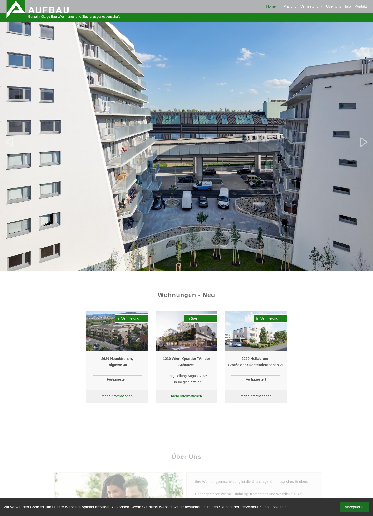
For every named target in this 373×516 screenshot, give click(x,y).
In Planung (288, 6)
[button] (9, 142)
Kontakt (361, 6)
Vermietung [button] (309, 6)
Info (348, 6)
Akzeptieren (355, 507)
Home (271, 6)
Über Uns (333, 6)
